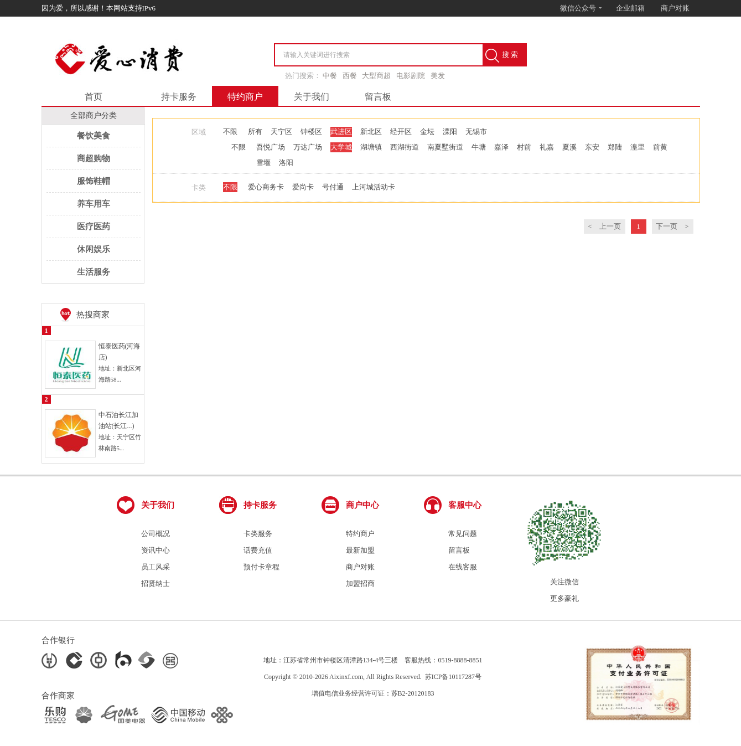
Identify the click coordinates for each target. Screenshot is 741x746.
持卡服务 (178, 96)
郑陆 (615, 147)
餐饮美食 (93, 135)
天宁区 (281, 131)
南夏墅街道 (445, 147)
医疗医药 (93, 226)
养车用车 (93, 203)
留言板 (378, 96)
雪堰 (263, 162)
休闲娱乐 (93, 249)
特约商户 (245, 96)
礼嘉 (547, 147)
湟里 (637, 147)
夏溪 (569, 147)
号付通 (333, 187)
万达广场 (307, 147)
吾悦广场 (270, 147)
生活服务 (93, 271)
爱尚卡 (303, 187)
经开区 (401, 131)
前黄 (660, 147)
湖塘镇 (371, 147)
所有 (255, 131)
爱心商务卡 (266, 187)
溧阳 (450, 131)
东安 (592, 147)
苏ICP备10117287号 (453, 677)
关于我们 (311, 96)
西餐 (350, 75)
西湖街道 (404, 147)
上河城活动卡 (373, 187)
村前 (524, 147)
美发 (438, 75)
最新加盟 (360, 550)
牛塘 (478, 147)
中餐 (330, 75)
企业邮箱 (630, 8)
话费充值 (257, 550)
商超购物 (93, 158)
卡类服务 (257, 533)
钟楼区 (311, 131)
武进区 (341, 131)
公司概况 (155, 533)
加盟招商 (360, 583)
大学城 (341, 147)
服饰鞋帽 (93, 181)
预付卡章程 (261, 567)
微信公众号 (581, 8)
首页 (93, 96)
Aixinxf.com (346, 677)
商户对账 (675, 8)
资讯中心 (155, 550)
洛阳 (286, 162)
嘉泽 (501, 147)
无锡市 (476, 131)
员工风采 (155, 567)
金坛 (427, 131)
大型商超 (376, 75)
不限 (230, 131)
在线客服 (462, 567)
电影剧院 (410, 75)
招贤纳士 (155, 583)
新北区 (371, 131)
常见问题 (462, 533)
